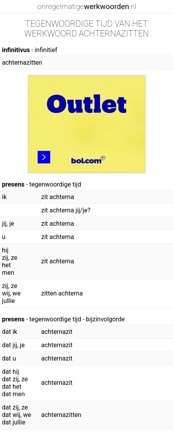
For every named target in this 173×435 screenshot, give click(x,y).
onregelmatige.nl (86, 6)
